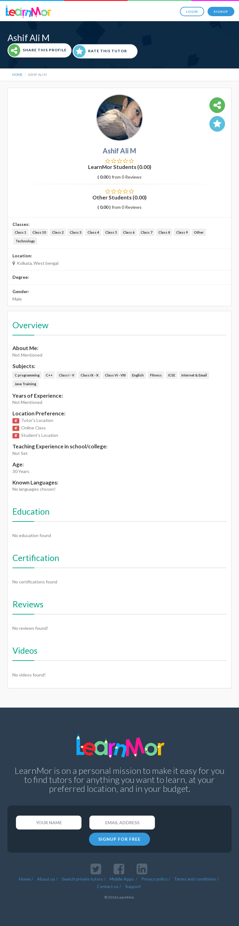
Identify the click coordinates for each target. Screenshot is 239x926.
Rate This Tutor (100, 51)
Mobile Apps (122, 879)
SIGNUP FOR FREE (119, 839)
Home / (26, 879)
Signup (221, 11)
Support (133, 886)
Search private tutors (82, 879)
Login (192, 11)
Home (17, 74)
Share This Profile (37, 50)
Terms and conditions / (196, 879)
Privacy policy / (155, 879)
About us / (47, 879)
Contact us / (109, 886)
